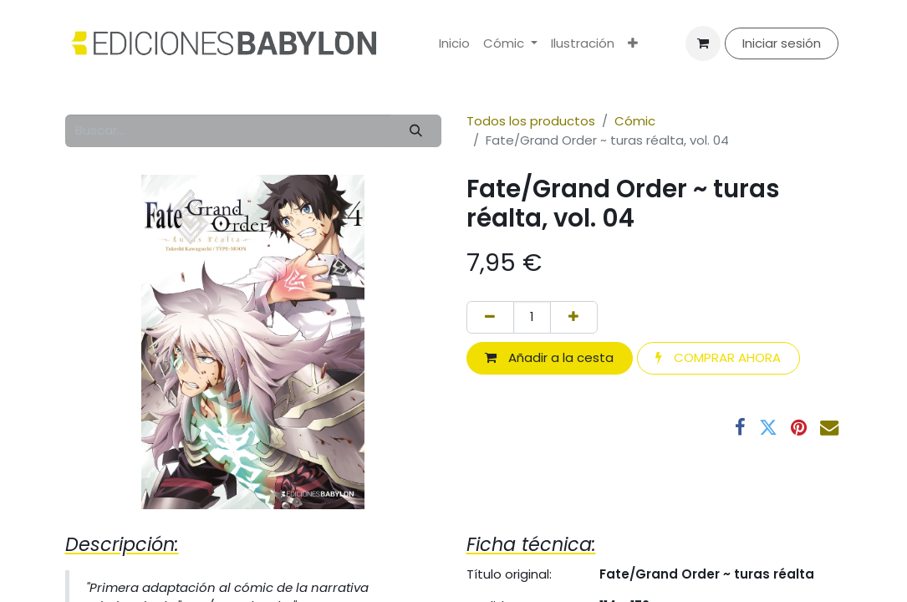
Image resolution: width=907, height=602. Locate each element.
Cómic (634, 121)
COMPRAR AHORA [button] (718, 357)
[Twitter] (768, 427)
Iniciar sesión (781, 43)
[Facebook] (740, 427)
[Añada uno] (574, 317)
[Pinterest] (799, 427)
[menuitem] (454, 44)
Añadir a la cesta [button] (549, 357)
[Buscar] (415, 131)
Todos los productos (530, 121)
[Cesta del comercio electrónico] (703, 43)
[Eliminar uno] (490, 317)
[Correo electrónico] (829, 427)
